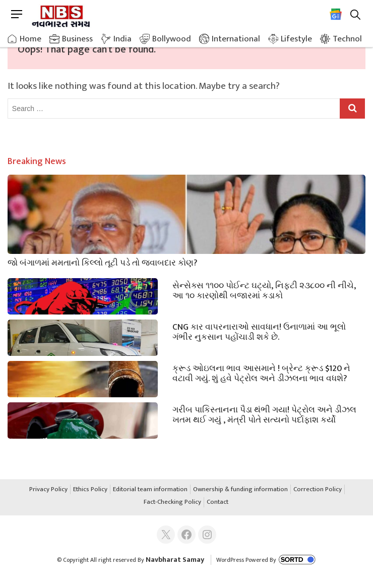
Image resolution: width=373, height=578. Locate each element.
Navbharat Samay (175, 559)
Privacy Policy (48, 490)
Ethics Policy (90, 490)
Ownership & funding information (240, 490)
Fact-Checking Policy (172, 502)
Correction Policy (317, 490)
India (122, 39)
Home (30, 39)
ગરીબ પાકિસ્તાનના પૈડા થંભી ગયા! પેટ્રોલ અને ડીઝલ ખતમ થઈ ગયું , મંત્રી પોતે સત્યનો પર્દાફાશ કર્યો (264, 414)
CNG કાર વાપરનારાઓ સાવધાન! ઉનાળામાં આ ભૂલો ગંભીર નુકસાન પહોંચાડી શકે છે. (259, 331)
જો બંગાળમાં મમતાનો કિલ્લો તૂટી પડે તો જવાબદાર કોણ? (103, 262)
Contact (217, 502)
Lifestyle (296, 39)
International (236, 39)
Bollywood (171, 39)
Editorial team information (150, 490)
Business (77, 39)
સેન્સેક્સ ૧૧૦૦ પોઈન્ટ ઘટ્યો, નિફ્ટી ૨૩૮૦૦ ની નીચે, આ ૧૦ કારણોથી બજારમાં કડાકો (264, 290)
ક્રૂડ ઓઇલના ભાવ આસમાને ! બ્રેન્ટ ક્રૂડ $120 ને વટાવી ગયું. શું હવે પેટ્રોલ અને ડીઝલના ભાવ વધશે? (261, 372)
